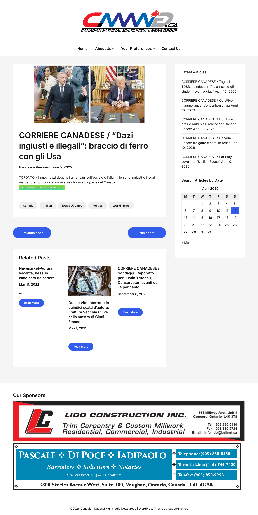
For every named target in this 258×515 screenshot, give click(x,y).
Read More (31, 302)
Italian (48, 205)
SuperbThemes (178, 508)
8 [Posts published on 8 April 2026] (202, 211)
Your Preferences (136, 48)
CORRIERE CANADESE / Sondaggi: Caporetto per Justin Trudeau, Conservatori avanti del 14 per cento (138, 277)
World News (121, 205)
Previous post (32, 233)
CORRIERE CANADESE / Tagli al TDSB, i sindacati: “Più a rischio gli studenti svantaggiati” (207, 86)
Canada (28, 205)
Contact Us (171, 48)
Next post (147, 233)
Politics (97, 205)
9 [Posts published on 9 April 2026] (210, 211)
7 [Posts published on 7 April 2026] (194, 211)
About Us (103, 48)
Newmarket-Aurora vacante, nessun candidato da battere (37, 273)
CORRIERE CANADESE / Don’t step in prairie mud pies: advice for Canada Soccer (209, 124)
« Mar (185, 243)
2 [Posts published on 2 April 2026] (210, 204)
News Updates (72, 205)
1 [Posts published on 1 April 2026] (202, 204)
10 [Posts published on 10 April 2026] (218, 211)
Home (82, 48)
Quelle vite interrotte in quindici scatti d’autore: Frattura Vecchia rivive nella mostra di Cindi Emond (88, 312)
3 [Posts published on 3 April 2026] (218, 204)
